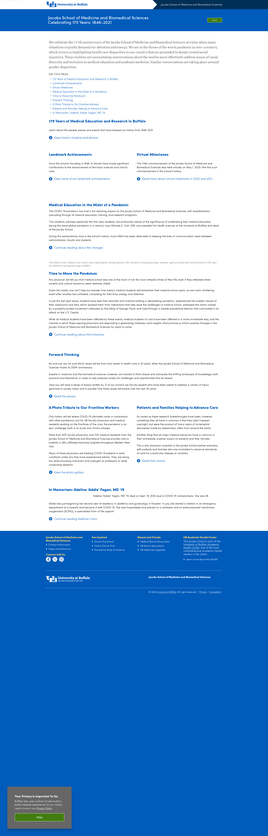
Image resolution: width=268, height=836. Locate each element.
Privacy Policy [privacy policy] (44, 808)
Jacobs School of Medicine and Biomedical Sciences (191, 4)
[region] (39, 808)
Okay (39, 817)
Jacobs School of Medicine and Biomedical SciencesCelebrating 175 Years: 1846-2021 (110, 20)
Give (214, 20)
